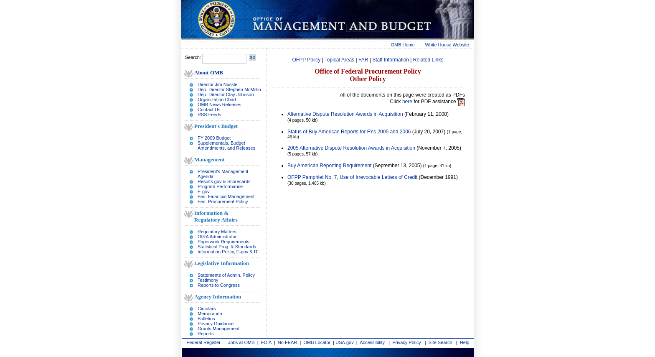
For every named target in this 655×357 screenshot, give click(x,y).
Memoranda (210, 313)
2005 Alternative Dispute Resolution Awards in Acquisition (351, 148)
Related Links (428, 60)
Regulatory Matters (217, 231)
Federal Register (204, 342)
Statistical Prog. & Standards (227, 246)
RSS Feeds (209, 114)
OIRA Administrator (217, 236)
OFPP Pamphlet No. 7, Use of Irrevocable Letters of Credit (352, 177)
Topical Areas (339, 60)
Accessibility (372, 342)
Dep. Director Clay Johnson (226, 94)
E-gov (204, 191)
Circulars (207, 308)
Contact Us (209, 109)
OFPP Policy (306, 60)
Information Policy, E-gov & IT (228, 251)
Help (465, 342)
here (407, 102)
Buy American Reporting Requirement (329, 165)
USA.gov (344, 342)
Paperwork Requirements (223, 241)
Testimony (208, 280)
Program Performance (220, 186)
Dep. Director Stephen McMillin (229, 89)
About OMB (208, 72)
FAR (363, 60)
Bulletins (206, 318)
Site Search (440, 342)
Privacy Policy (406, 342)
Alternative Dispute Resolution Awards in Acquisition (345, 114)
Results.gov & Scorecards (224, 181)
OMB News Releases (219, 104)
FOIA (266, 342)
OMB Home (403, 44)
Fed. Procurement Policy (223, 201)
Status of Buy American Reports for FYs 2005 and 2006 (349, 132)
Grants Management (218, 328)
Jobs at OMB (241, 342)
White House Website (447, 44)
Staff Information (390, 60)
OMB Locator (316, 342)
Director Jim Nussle (217, 84)
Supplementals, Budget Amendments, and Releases (226, 145)
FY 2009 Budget (214, 137)
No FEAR (287, 342)
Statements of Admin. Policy (226, 275)
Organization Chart (217, 99)
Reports (206, 333)
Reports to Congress (219, 285)
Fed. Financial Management (226, 196)
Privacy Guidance (216, 323)
